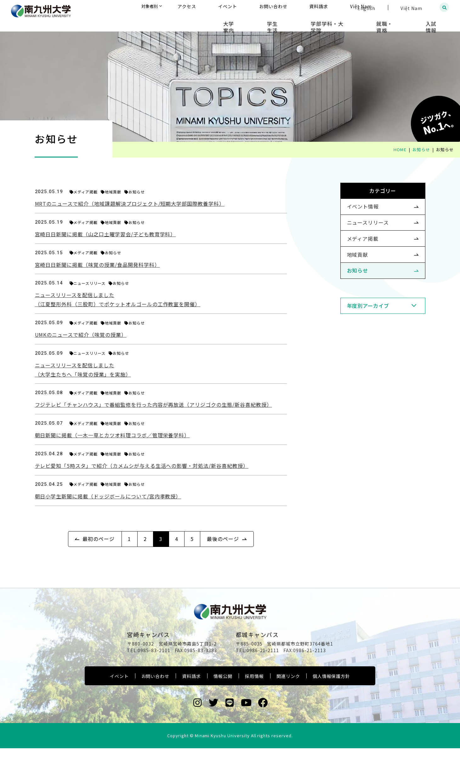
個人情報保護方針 (331, 692)
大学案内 (272, 22)
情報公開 (222, 692)
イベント (119, 692)
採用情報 (254, 692)
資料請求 (191, 692)
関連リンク (288, 692)
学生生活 (306, 22)
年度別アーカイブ (358, 330)
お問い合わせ (155, 692)
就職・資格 (399, 22)
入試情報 (436, 22)
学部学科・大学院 (351, 22)
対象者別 (212, 8)
